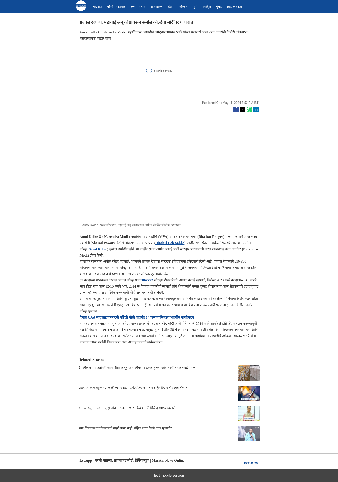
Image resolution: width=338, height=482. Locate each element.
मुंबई (219, 7)
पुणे (195, 7)
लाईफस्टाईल (234, 7)
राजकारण (157, 7)
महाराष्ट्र (97, 7)
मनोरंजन (182, 7)
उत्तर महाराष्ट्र (137, 7)
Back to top (251, 462)
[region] (113, 73)
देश (170, 7)
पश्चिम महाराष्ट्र (116, 7)
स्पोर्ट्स (207, 7)
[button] (236, 109)
